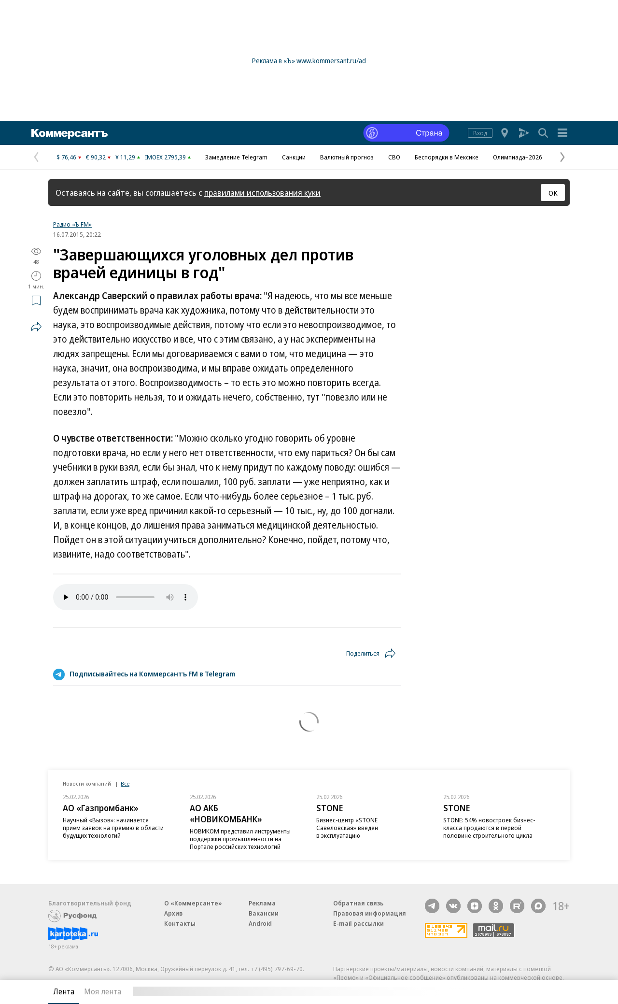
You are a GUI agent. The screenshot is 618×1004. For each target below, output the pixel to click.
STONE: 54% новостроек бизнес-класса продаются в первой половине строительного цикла (489, 828)
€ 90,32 (96, 157)
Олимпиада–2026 (517, 157)
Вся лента (519, 991)
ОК (553, 193)
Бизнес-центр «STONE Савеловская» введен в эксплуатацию (347, 828)
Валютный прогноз (347, 157)
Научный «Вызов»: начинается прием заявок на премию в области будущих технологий (113, 828)
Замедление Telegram (236, 157)
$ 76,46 (66, 157)
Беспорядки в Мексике (446, 157)
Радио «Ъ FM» (72, 224)
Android (260, 923)
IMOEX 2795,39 (165, 157)
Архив (173, 913)
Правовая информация (369, 913)
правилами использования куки (262, 192)
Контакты (180, 923)
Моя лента (102, 991)
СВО (394, 157)
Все (125, 783)
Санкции (294, 157)
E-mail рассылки (358, 923)
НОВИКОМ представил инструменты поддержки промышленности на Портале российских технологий (240, 839)
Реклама (262, 903)
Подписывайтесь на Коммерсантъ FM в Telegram (152, 673)
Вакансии (264, 913)
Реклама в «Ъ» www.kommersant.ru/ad (309, 60)
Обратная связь (358, 903)
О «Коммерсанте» (193, 903)
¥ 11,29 (125, 157)
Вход (480, 133)
